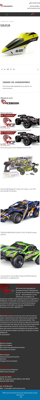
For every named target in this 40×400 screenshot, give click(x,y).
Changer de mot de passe (8, 361)
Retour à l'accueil (6, 343)
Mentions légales (6, 345)
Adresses (3, 359)
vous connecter (15, 86)
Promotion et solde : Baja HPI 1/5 (11, 307)
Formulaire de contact (8, 349)
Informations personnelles (9, 357)
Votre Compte (5, 355)
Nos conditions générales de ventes (12, 347)
